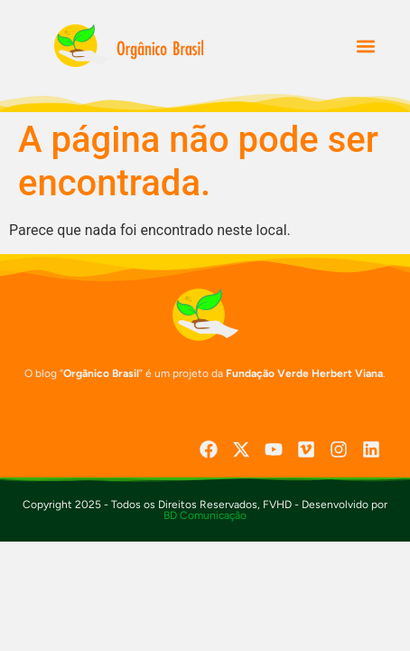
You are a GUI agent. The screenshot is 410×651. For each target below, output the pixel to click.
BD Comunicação (205, 515)
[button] (365, 46)
